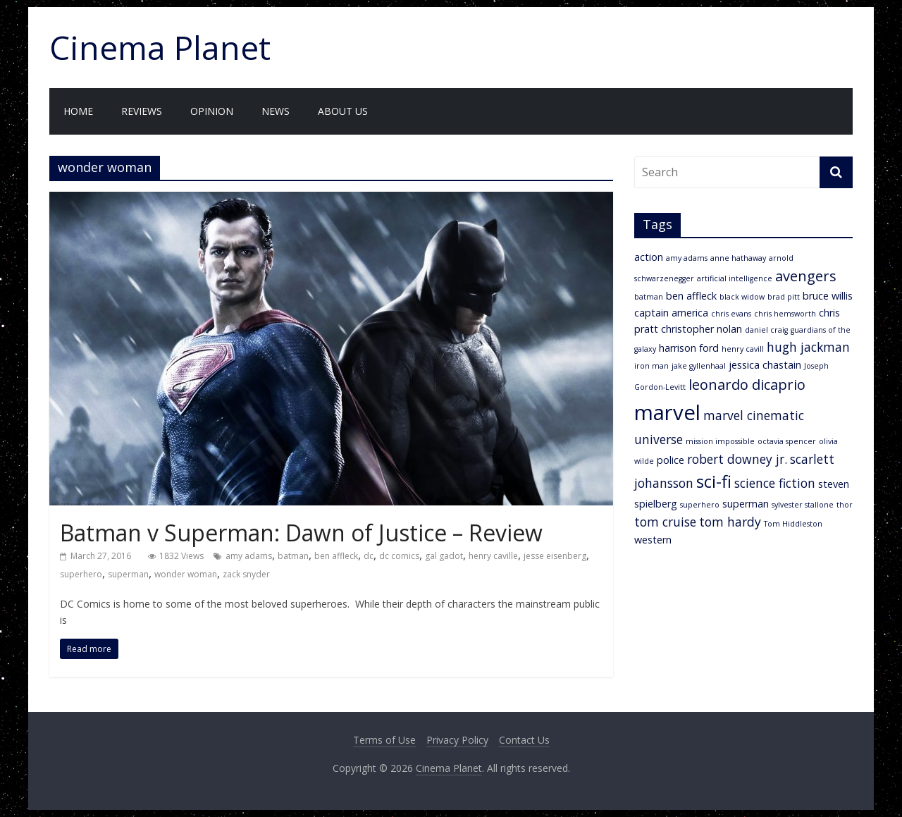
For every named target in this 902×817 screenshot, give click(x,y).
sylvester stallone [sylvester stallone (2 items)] (803, 505)
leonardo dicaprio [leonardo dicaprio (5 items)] (746, 384)
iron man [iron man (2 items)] (651, 366)
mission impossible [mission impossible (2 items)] (720, 441)
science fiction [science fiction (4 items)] (774, 482)
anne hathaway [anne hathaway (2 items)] (738, 258)
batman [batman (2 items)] (648, 297)
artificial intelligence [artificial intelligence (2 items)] (734, 278)
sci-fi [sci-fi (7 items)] (713, 481)
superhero (81, 574)
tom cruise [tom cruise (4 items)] (665, 521)
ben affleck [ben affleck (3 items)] (691, 295)
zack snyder (246, 574)
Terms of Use (384, 740)
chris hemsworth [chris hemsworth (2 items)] (785, 314)
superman (128, 574)
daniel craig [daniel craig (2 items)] (766, 330)
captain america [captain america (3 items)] (671, 312)
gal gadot (444, 556)
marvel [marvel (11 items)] (667, 412)
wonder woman (185, 574)
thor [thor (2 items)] (844, 505)
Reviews (141, 111)
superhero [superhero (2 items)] (699, 505)
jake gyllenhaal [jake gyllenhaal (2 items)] (699, 366)
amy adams (249, 556)
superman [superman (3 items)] (745, 503)
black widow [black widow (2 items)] (742, 297)
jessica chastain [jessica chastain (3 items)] (765, 364)
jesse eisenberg (555, 556)
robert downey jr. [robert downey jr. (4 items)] (737, 458)
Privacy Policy (457, 740)
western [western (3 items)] (653, 539)
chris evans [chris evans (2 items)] (731, 314)
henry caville (493, 556)
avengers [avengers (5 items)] (805, 275)
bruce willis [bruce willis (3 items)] (828, 295)
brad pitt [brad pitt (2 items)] (783, 297)
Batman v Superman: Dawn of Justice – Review (301, 532)
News (275, 111)
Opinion (211, 111)
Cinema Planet (160, 47)
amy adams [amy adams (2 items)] (687, 258)
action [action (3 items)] (648, 257)
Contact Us (524, 740)
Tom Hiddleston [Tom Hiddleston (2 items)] (793, 524)
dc (368, 556)
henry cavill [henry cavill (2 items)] (743, 349)
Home (78, 111)
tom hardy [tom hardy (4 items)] (730, 521)
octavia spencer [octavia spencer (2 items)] (787, 441)
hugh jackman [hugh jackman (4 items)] (808, 346)
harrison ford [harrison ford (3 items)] (689, 348)
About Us (343, 111)
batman (293, 556)
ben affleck (336, 556)
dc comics (399, 556)
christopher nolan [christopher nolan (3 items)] (701, 329)
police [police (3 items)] (670, 460)
